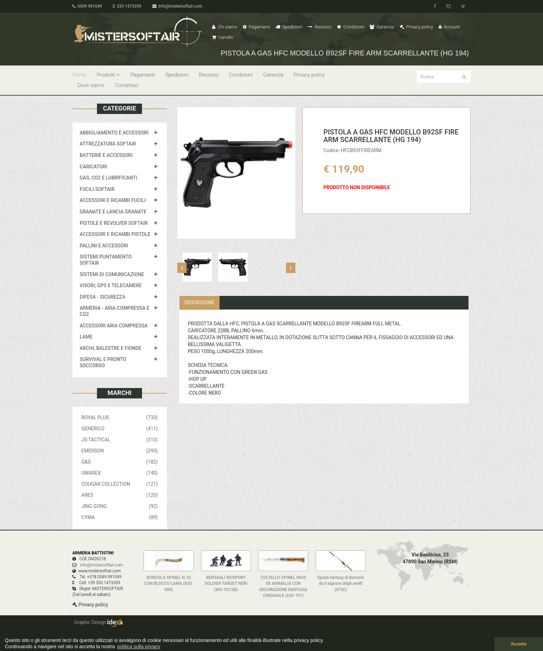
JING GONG (119, 506)
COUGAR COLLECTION (119, 484)
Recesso (319, 26)
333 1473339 (127, 6)
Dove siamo (91, 85)
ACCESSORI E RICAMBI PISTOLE (115, 234)
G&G (119, 461)
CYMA (119, 517)
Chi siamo (224, 26)
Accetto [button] (519, 644)
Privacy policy (416, 26)
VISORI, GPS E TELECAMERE (111, 285)
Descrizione (200, 302)
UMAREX (119, 472)
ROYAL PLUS (119, 417)
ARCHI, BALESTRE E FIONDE (110, 348)
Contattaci (126, 85)
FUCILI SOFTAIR (97, 189)
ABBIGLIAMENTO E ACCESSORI (114, 132)
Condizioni (350, 26)
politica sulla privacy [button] (138, 646)
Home (79, 75)
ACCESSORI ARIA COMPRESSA (114, 325)
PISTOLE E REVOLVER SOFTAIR (114, 223)
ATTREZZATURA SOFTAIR (108, 144)
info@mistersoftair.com (177, 6)
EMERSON (119, 450)
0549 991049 (87, 6)
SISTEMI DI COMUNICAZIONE (112, 274)
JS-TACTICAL (119, 439)
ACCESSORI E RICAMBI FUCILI (113, 200)
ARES (119, 495)
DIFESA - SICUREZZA (102, 297)
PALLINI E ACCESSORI (104, 245)
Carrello (222, 37)
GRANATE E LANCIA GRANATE (113, 211)
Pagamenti (256, 26)
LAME (86, 337)
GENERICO (119, 428)
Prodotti (108, 75)
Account (449, 26)
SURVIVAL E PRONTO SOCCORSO (103, 362)
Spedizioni (289, 26)
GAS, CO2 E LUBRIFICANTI (108, 178)
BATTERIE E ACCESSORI (106, 155)
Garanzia (382, 26)
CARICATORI (93, 166)
